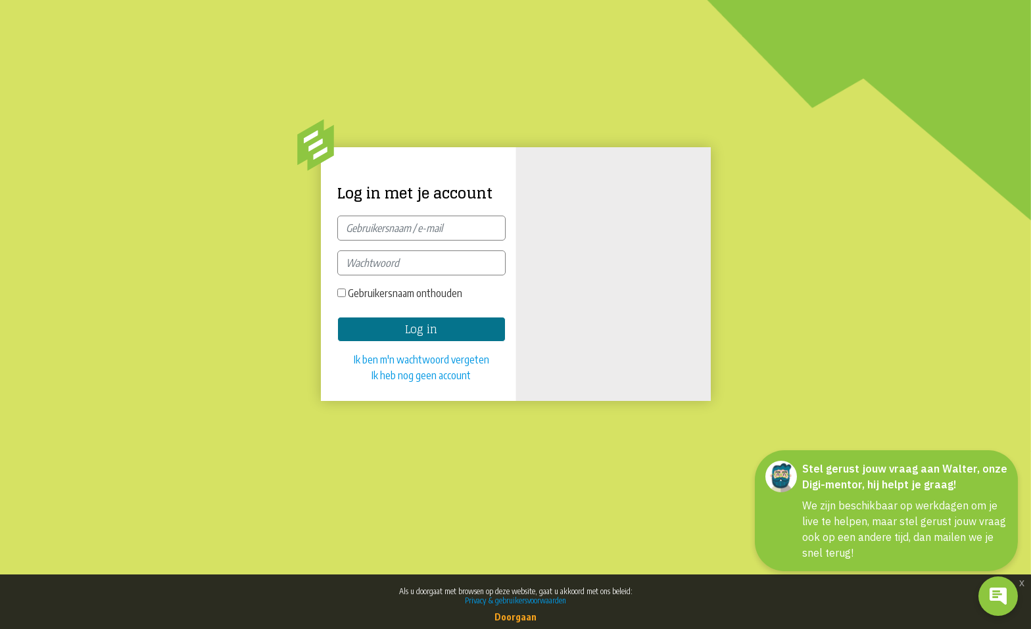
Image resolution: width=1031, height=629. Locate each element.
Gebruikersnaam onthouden (405, 293)
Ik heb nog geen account (421, 375)
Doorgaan (515, 616)
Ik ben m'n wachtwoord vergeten (421, 359)
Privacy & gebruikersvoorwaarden (515, 600)
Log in (421, 329)
